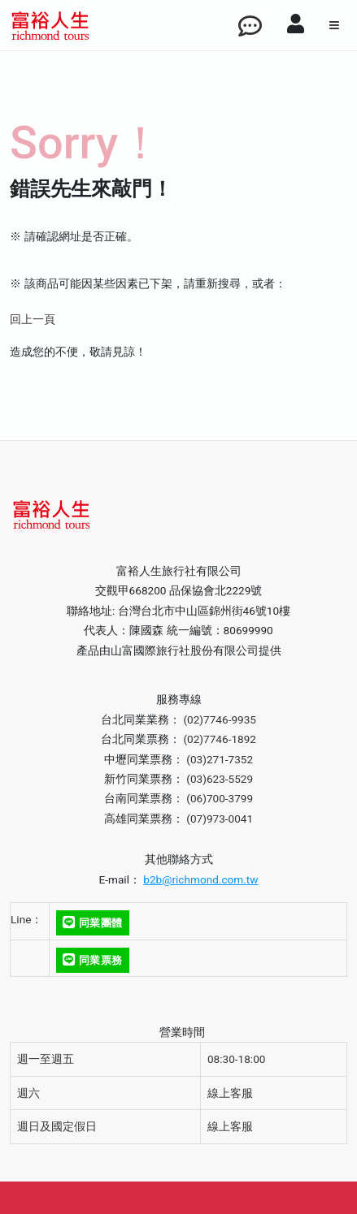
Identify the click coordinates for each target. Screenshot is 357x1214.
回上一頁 (32, 319)
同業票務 (92, 960)
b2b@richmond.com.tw (200, 879)
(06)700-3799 (219, 798)
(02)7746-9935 (219, 719)
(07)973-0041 (219, 818)
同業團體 (92, 923)
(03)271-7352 (219, 759)
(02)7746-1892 (219, 738)
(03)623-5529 (219, 778)
